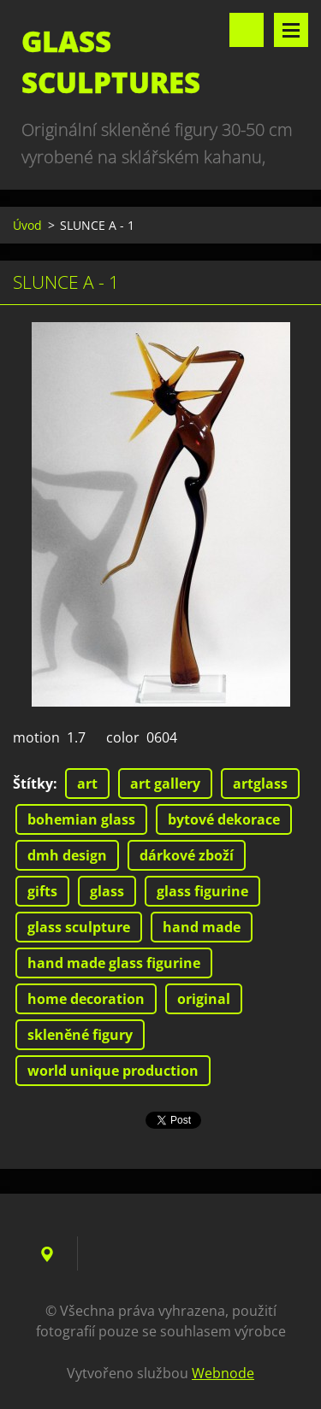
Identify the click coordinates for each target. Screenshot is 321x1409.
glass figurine (202, 891)
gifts (42, 891)
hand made (202, 927)
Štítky (33, 783)
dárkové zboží (187, 855)
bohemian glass (81, 819)
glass (107, 891)
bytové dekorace (224, 819)
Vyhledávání (246, 30)
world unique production (113, 1070)
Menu (291, 30)
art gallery (165, 783)
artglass (260, 783)
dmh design (67, 855)
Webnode (223, 1373)
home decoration (86, 998)
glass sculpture (78, 927)
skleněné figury (80, 1034)
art (87, 783)
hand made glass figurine (113, 963)
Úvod (27, 225)
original (203, 998)
